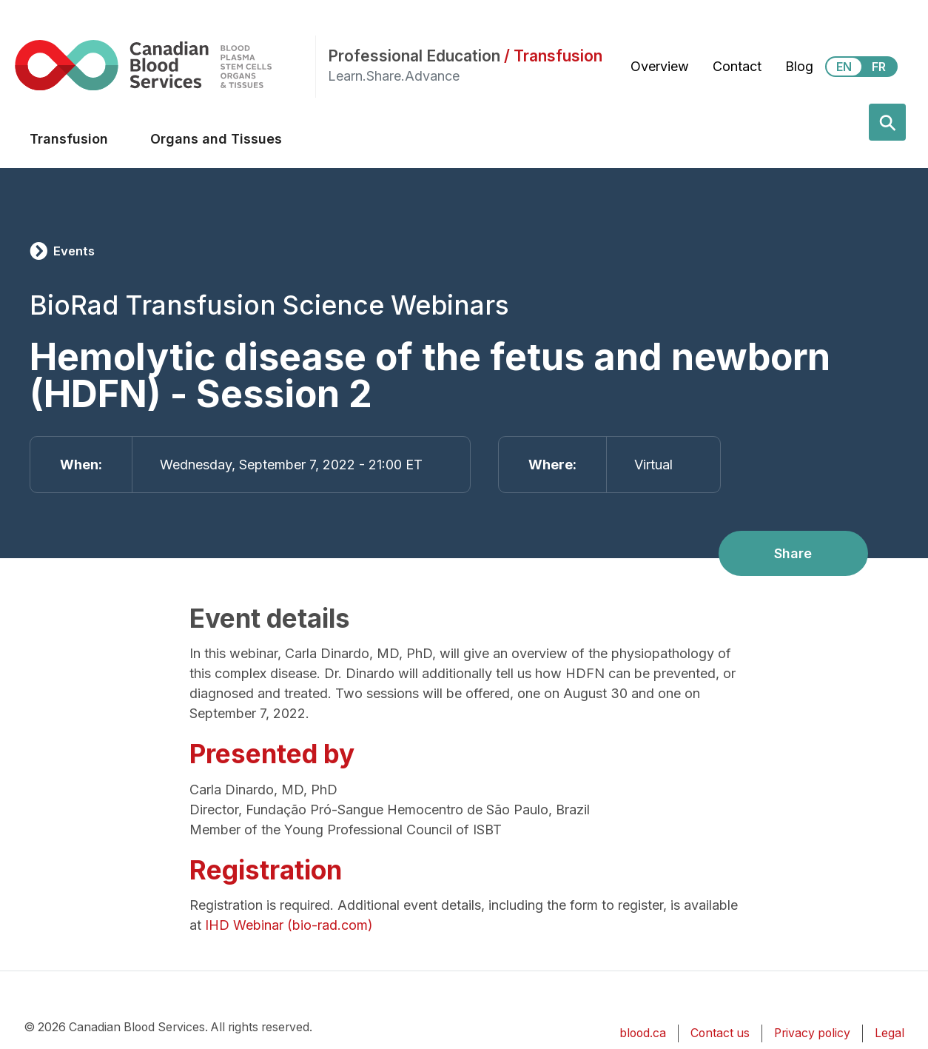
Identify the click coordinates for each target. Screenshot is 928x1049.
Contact (737, 66)
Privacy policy (812, 1033)
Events (74, 251)
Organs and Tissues (216, 139)
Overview (660, 66)
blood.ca (642, 1033)
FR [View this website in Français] (879, 66)
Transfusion (69, 139)
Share (793, 553)
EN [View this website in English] (844, 66)
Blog (799, 66)
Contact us (720, 1033)
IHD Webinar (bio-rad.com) (289, 925)
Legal (889, 1033)
